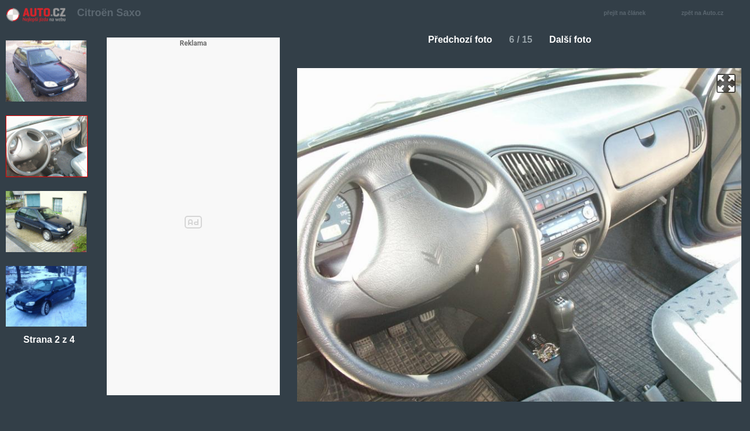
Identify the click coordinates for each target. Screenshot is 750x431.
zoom (726, 83)
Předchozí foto (455, 39)
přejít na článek (627, 13)
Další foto (575, 39)
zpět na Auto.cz (708, 13)
